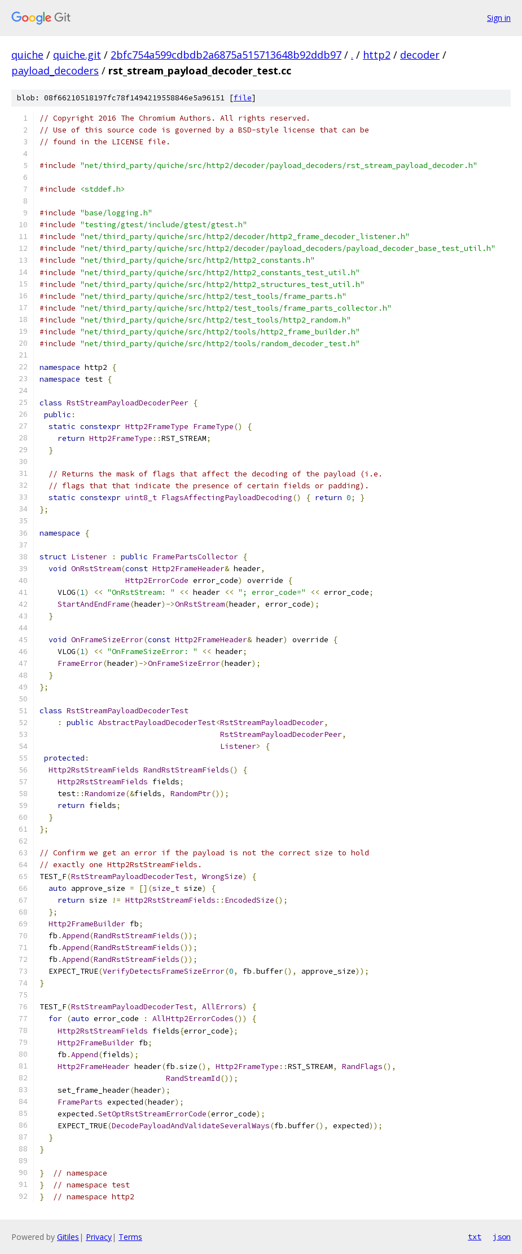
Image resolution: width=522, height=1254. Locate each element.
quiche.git (77, 54)
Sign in (499, 17)
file (243, 98)
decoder (420, 54)
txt (474, 1236)
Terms (130, 1236)
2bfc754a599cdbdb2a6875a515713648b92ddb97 (226, 54)
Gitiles (68, 1236)
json (502, 1236)
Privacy (99, 1236)
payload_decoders (55, 70)
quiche (27, 54)
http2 (377, 54)
